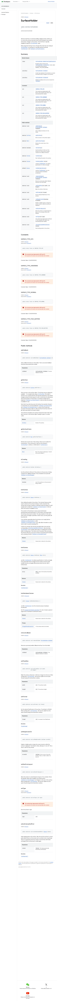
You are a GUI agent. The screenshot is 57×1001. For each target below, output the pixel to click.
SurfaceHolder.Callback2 (42, 77)
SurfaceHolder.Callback (41, 70)
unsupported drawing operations (32, 610)
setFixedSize (39, 185)
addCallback (39, 126)
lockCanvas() (24, 48)
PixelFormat (24, 726)
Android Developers (24, 13)
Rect (28, 141)
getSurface (38, 135)
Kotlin (47, 23)
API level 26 (27, 596)
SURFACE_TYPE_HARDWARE (41, 97)
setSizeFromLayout (40, 208)
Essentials (15, 1)
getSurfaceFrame (40, 141)
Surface (29, 135)
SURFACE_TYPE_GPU (40, 89)
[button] (8, 14)
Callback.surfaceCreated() (37, 48)
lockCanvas (38, 155)
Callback (38, 81)
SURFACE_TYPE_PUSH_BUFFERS (42, 113)
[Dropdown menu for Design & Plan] (30, 1)
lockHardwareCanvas (40, 168)
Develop (31, 13)
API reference (5, 6)
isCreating (38, 147)
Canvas (28, 155)
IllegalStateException (27, 626)
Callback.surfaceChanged (27, 475)
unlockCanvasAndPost (41, 224)
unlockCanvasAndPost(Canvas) (35, 528)
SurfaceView (34, 43)
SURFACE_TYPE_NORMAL (41, 105)
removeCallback (39, 176)
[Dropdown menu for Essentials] (19, 1)
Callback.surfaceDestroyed (30, 407)
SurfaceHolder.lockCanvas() (43, 65)
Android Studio (51, 1)
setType (38, 216)
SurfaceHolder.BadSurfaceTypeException (46, 61)
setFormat (38, 192)
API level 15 (29, 243)
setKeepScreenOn (40, 199)
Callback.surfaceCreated (32, 400)
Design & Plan (25, 1)
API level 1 (26, 17)
